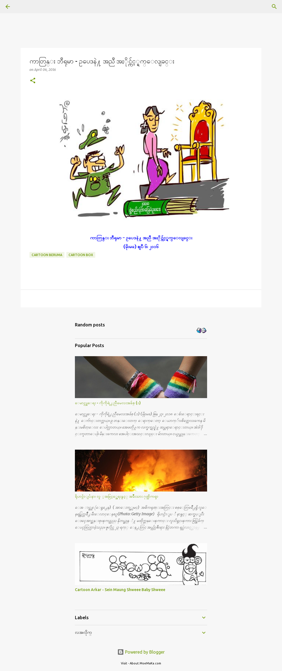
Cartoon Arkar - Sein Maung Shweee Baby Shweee (120, 589)
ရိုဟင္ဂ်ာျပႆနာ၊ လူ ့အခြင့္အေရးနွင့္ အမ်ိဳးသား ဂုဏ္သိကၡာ (116, 496)
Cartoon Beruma (47, 255)
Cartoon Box (81, 255)
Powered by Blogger (141, 651)
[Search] (23, 6)
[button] (32, 81)
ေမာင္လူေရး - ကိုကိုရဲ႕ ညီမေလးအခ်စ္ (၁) (108, 403)
